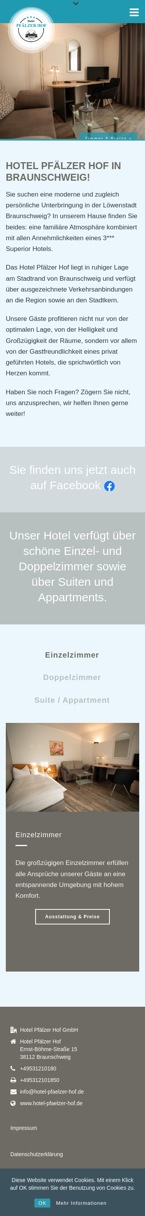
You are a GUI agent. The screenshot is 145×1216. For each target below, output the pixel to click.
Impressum (23, 1128)
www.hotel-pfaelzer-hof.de (51, 1103)
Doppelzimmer (72, 677)
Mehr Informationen (81, 1203)
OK (42, 1203)
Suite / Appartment (72, 700)
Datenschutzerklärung (36, 1154)
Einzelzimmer (72, 655)
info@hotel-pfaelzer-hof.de (52, 1092)
